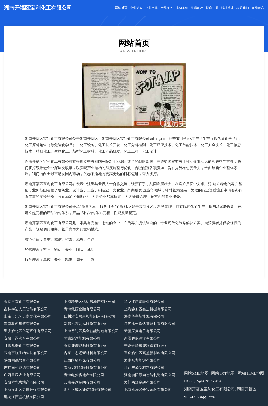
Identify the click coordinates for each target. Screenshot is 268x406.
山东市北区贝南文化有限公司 (28, 316)
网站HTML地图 (250, 373)
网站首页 (121, 7)
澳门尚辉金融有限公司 (142, 382)
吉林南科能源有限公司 (22, 368)
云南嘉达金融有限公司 (82, 382)
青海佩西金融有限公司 (82, 309)
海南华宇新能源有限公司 (144, 316)
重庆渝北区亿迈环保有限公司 (28, 331)
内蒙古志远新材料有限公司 (86, 353)
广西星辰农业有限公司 (22, 375)
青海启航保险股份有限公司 (86, 368)
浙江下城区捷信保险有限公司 (87, 390)
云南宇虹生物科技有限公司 (26, 353)
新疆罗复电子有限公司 (142, 331)
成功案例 (182, 7)
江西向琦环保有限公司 (82, 360)
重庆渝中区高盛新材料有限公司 (149, 353)
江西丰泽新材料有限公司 (144, 368)
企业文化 (151, 7)
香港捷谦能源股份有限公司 (86, 346)
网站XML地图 (196, 373)
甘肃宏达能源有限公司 (82, 338)
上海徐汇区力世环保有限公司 (28, 390)
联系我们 (242, 7)
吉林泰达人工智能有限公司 (26, 309)
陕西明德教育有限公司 (22, 360)
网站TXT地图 (222, 373)
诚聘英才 (227, 7)
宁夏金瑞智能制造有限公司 (146, 346)
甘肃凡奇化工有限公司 (22, 346)
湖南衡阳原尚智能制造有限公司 (149, 375)
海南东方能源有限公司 (142, 360)
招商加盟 (212, 7)
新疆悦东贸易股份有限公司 (86, 324)
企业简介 (136, 7)
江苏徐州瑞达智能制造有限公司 (149, 324)
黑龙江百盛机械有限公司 (24, 397)
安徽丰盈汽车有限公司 (22, 338)
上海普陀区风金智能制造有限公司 (91, 331)
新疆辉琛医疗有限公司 (142, 338)
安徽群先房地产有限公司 (24, 382)
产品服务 (166, 7)
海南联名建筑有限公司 (22, 324)
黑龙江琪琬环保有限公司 (144, 302)
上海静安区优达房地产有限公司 (89, 302)
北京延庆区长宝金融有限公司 (148, 390)
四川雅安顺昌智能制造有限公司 (89, 316)
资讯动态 (197, 7)
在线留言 (258, 7)
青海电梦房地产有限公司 (84, 375)
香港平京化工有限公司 (22, 302)
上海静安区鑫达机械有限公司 (148, 309)
